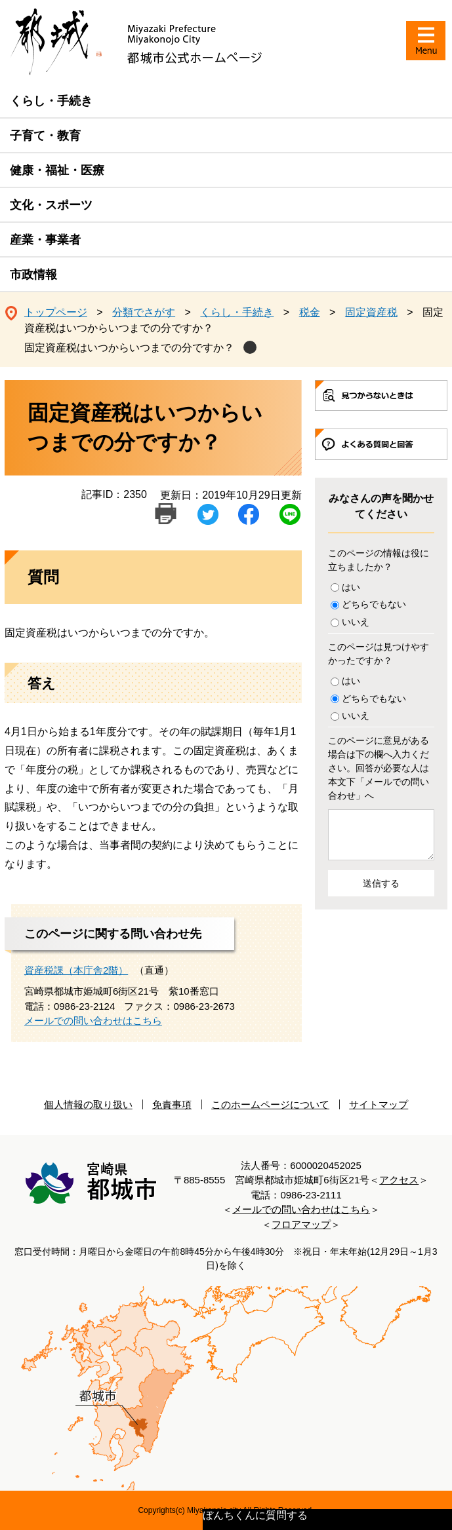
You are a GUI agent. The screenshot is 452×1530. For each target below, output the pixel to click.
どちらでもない (374, 604)
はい (351, 587)
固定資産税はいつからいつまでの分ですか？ (129, 347)
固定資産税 (371, 312)
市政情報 (33, 274)
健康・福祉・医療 (57, 170)
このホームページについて (270, 1104)
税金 (309, 312)
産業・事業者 (45, 239)
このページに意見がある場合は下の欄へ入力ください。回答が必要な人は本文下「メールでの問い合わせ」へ (378, 768)
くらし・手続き (51, 100)
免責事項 (172, 1104)
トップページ (55, 312)
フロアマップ (301, 1224)
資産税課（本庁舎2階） (76, 970)
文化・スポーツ (51, 205)
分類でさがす (143, 312)
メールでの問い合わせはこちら (93, 1020)
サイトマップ (378, 1104)
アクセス (399, 1179)
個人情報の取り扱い (88, 1104)
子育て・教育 (45, 135)
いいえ (355, 622)
